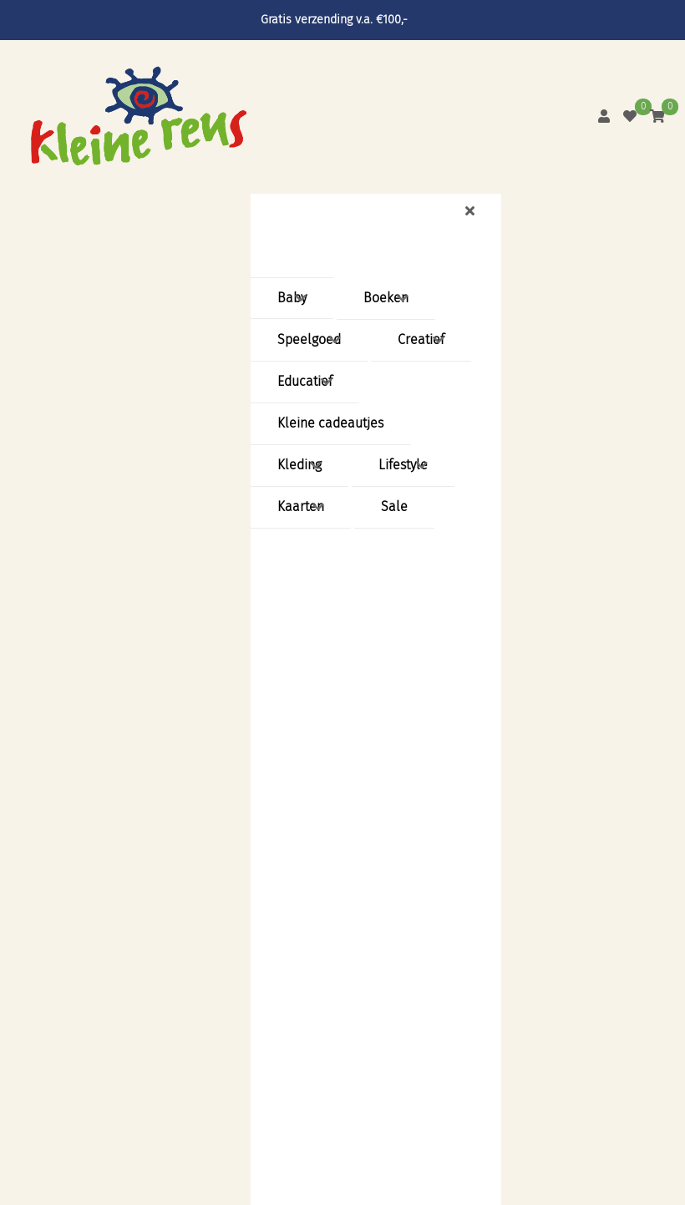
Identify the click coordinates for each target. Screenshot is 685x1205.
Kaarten (300, 506)
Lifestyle (403, 465)
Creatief (421, 339)
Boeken (385, 298)
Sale (394, 506)
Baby (292, 298)
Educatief (304, 381)
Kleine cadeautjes (330, 423)
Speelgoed (309, 339)
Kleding (299, 465)
